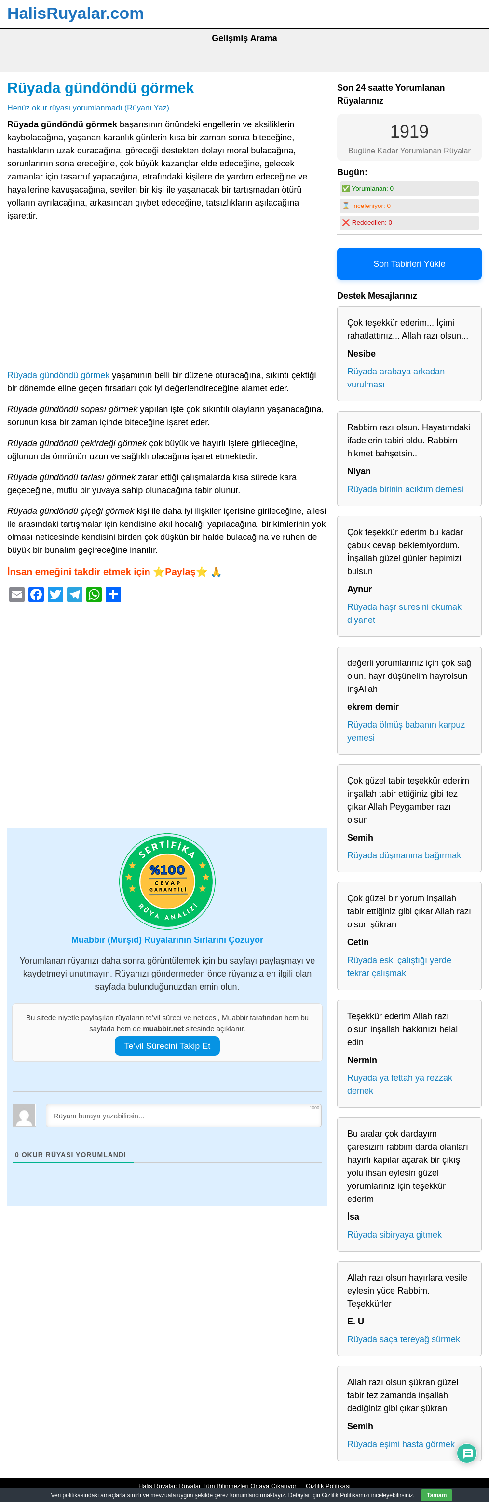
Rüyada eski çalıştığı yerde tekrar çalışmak (399, 966)
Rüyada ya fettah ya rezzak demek (399, 1084)
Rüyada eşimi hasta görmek (401, 1444)
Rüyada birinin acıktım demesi (405, 489)
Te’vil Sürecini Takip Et (167, 1046)
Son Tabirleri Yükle (409, 264)
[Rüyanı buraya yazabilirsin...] (184, 1115)
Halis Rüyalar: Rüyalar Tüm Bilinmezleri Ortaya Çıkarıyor (217, 1485)
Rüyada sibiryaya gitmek (394, 1235)
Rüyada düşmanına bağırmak (404, 855)
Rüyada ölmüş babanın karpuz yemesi (406, 731)
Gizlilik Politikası (328, 1485)
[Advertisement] (167, 297)
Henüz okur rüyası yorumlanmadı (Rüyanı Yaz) (88, 107)
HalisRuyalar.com (75, 13)
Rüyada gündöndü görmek (100, 88)
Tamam (437, 1495)
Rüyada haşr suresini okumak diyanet (404, 613)
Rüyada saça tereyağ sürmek (403, 1339)
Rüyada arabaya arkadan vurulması (396, 378)
